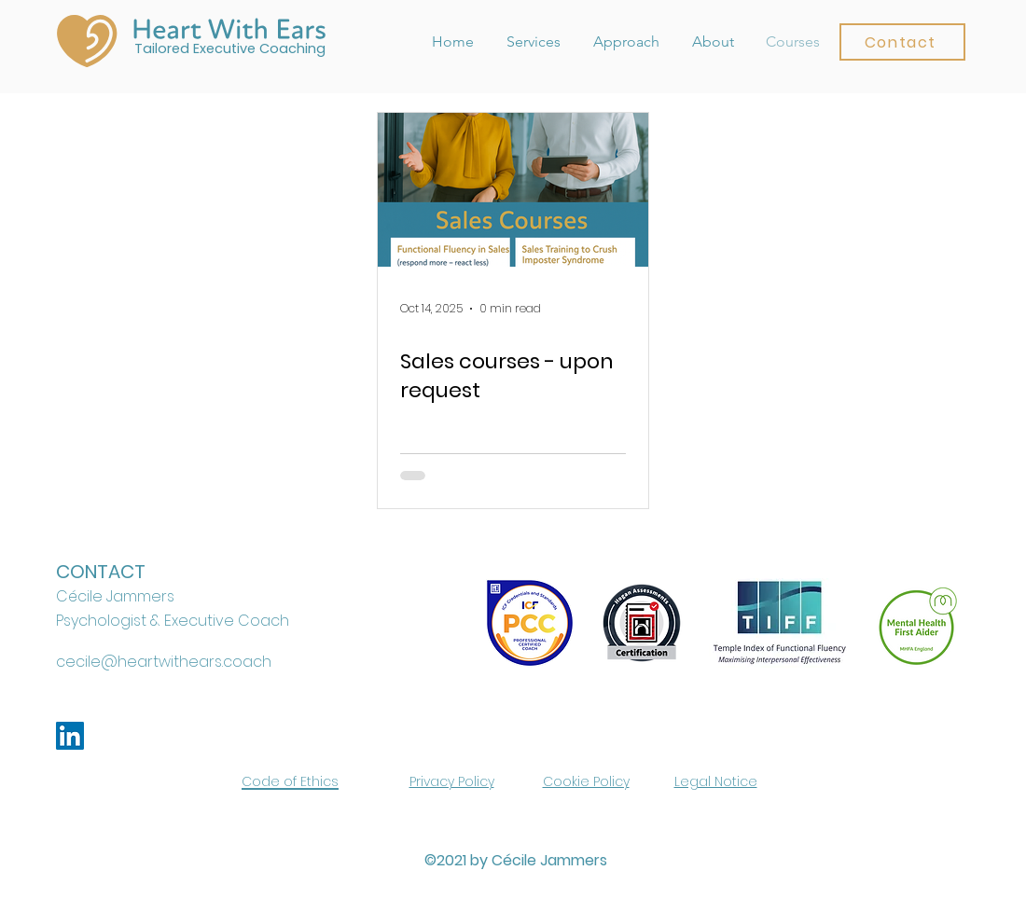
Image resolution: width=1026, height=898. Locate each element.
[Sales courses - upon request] (513, 190)
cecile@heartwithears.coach (163, 661)
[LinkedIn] (70, 736)
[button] (902, 42)
